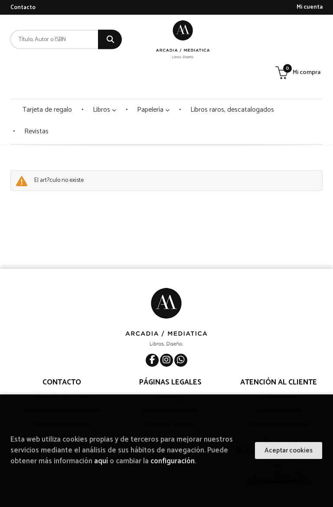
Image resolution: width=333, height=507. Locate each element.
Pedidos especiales (278, 379)
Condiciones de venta (170, 379)
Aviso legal (170, 365)
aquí (101, 461)
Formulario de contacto (62, 392)
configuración (172, 461)
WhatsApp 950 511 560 (62, 365)
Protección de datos (170, 392)
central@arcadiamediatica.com (62, 379)
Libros (104, 78)
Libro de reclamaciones (278, 392)
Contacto (23, 7)
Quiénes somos (278, 365)
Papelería (153, 78)
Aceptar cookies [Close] (288, 450)
